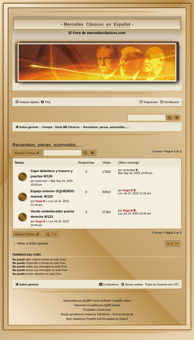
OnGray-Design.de (122, 314)
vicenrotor (41, 180)
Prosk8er (91, 319)
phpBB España (111, 305)
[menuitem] (45, 102)
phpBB (86, 300)
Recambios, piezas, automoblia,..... (47, 145)
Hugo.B (40, 201)
